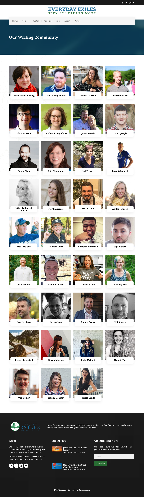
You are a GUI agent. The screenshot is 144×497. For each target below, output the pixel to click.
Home (15, 21)
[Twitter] (126, 2)
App (58, 21)
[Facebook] (122, 2)
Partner (78, 21)
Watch (36, 21)
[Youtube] (133, 2)
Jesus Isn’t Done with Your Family (75, 449)
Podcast (48, 21)
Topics (25, 21)
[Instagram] (129, 2)
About (67, 21)
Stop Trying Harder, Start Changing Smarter (74, 466)
